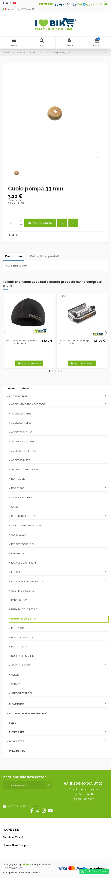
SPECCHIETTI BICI (21, 693)
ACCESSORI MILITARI (23, 450)
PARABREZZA (19, 600)
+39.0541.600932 (65, 4)
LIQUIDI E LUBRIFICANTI (25, 562)
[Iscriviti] (49, 785)
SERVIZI (15, 684)
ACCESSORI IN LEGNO (24, 441)
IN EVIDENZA (17, 750)
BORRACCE (18, 478)
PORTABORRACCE (22, 637)
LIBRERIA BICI (19, 553)
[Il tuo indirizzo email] (24, 785)
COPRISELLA (18, 534)
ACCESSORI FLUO (21, 432)
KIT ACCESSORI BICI (22, 544)
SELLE (15, 674)
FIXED (12, 722)
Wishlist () (27, 9)
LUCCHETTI (18, 572)
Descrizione (13, 256)
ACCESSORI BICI (19, 396)
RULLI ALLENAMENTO (24, 656)
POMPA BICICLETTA (23, 618)
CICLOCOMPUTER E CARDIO (27, 525)
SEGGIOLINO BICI (21, 665)
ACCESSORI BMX (21, 422)
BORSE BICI (18, 488)
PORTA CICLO (19, 628)
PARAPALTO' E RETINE (24, 609)
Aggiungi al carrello (40, 223)
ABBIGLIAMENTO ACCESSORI (28, 404)
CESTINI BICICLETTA (23, 516)
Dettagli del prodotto (45, 256)
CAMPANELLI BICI (21, 497)
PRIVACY (34, 806)
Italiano (10, 9)
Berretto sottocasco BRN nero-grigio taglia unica (22, 342)
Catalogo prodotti (17, 388)
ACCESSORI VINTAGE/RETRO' (28, 713)
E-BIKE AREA (16, 732)
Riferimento (14, 203)
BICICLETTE (16, 741)
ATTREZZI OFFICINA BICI (25, 469)
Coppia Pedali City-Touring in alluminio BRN (74, 342)
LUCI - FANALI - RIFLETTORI (27, 581)
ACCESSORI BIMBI (21, 413)
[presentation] (31, 796)
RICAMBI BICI (17, 704)
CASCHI (15, 506)
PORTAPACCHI (19, 646)
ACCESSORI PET (20, 460)
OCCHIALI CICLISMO (22, 590)
